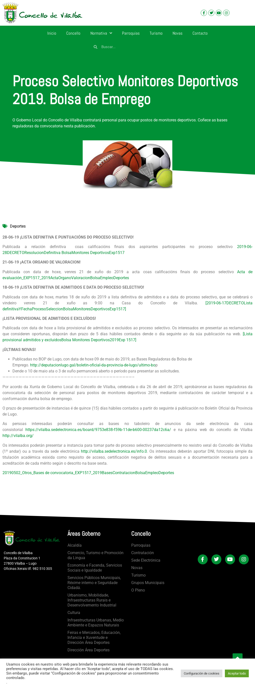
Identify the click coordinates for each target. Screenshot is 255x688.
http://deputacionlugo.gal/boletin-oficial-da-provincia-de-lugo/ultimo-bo (92, 365)
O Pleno (138, 590)
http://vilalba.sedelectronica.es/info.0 (114, 451)
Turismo (156, 33)
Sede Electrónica (145, 560)
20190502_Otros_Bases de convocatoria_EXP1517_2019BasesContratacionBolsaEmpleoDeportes (88, 472)
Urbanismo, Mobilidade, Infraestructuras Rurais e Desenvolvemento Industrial (91, 600)
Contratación (142, 552)
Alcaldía (74, 545)
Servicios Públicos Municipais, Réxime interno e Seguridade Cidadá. (94, 582)
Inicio (51, 33)
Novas (178, 33)
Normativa (101, 33)
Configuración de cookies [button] (201, 673)
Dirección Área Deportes (88, 650)
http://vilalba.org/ (18, 435)
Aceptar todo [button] (237, 673)
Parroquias (131, 33)
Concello (73, 33)
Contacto (200, 33)
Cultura (73, 612)
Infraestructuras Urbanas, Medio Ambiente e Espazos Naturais (95, 622)
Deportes (18, 226)
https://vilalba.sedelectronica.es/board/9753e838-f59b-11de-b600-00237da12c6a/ (98, 429)
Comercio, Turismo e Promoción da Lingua (95, 555)
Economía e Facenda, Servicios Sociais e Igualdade (94, 568)
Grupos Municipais (147, 582)
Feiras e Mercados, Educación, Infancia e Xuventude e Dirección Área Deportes (94, 637)
